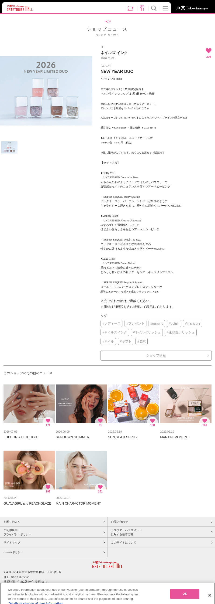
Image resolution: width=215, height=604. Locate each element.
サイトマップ (11, 542)
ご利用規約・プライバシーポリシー (17, 532)
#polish (174, 323)
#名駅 (141, 341)
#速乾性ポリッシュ (181, 332)
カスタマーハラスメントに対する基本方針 (126, 532)
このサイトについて (123, 542)
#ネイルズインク (114, 332)
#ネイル (108, 341)
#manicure (192, 323)
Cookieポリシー (13, 552)
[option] (46, 91)
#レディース (111, 323)
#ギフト (126, 341)
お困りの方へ (11, 521)
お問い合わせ (119, 521)
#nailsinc (156, 323)
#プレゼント (135, 323)
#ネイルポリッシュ (147, 332)
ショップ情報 (156, 355)
